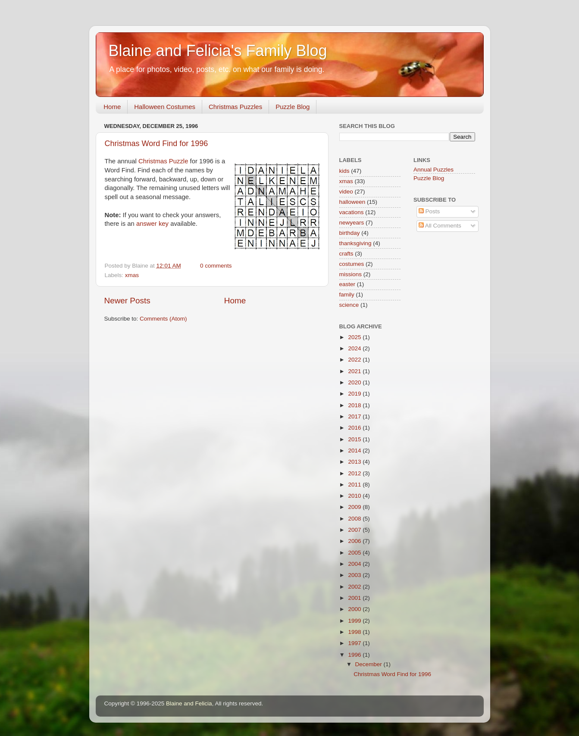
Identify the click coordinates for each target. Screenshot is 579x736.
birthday (349, 233)
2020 (355, 382)
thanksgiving (355, 243)
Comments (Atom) (163, 318)
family (346, 294)
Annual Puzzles (433, 169)
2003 (355, 575)
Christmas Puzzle (163, 161)
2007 (355, 530)
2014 (355, 450)
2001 (355, 598)
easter (347, 284)
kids (344, 171)
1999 (355, 620)
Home (112, 106)
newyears (351, 222)
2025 (355, 337)
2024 (355, 348)
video (346, 191)
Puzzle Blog (292, 106)
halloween (352, 202)
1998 (355, 632)
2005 (355, 552)
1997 (355, 643)
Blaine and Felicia (189, 703)
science (349, 305)
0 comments (216, 265)
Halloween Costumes (164, 106)
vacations (351, 212)
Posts (429, 211)
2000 (355, 609)
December (369, 664)
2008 (355, 518)
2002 (355, 586)
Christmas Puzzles (235, 106)
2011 (355, 484)
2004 (355, 564)
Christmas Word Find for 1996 (156, 143)
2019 (355, 393)
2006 (355, 541)
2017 (355, 416)
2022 (355, 359)
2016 (355, 427)
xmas (132, 275)
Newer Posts (127, 300)
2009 (355, 507)
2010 (355, 496)
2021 (355, 371)
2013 (355, 461)
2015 (355, 439)
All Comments (440, 225)
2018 (355, 405)
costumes (351, 264)
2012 (355, 473)
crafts (346, 253)
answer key (152, 223)
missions (350, 274)
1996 (355, 655)
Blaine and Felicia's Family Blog (218, 50)
